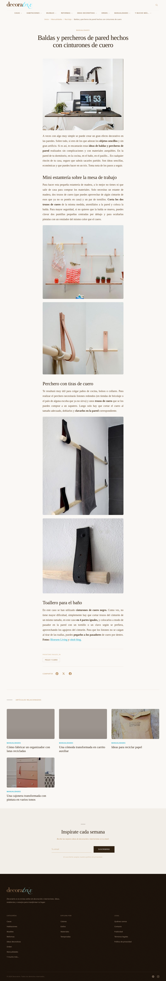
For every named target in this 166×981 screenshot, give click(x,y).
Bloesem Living (58, 639)
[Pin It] (57, 673)
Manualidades (122, 13)
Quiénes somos (120, 921)
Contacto (118, 926)
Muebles (51, 13)
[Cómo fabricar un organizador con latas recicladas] (31, 724)
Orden (106, 13)
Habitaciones (34, 13)
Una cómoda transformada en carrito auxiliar (82, 749)
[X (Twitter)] (63, 673)
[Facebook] (70, 673)
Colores (64, 921)
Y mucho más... (143, 13)
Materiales (65, 931)
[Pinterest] (153, 976)
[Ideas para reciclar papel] (135, 724)
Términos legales (121, 936)
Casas (18, 13)
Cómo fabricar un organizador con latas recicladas (28, 749)
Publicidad (118, 931)
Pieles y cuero (51, 660)
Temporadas (66, 936)
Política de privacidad (123, 941)
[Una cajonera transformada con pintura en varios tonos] (31, 772)
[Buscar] (156, 5)
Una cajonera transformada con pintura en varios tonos (26, 797)
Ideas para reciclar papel (126, 747)
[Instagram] (158, 976)
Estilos (63, 926)
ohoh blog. (75, 639)
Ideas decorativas (87, 13)
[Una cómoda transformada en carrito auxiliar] (83, 724)
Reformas (67, 13)
